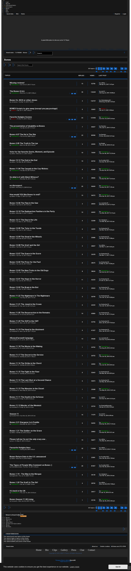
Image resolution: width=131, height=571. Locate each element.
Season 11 (14, 414)
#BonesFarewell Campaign (21, 338)
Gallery (94, 49)
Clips (85, 49)
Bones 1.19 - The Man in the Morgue (25, 474)
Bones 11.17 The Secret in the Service (26, 355)
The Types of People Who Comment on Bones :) (31, 465)
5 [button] (115, 68)
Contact (120, 49)
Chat (111, 49)
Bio (78, 49)
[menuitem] (6, 2)
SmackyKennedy (106, 405)
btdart (13, 187)
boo (12, 441)
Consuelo (14, 501)
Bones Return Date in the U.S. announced (28, 457)
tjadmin (13, 110)
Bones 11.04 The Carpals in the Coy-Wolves (29, 169)
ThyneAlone (15, 84)
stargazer (104, 220)
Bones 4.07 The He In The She (23, 134)
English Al (14, 476)
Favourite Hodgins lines (20, 448)
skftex (103, 83)
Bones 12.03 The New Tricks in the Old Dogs (29, 270)
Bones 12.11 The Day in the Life (23, 220)
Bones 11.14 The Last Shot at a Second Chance (30, 380)
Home (71, 49)
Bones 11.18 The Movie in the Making (26, 346)
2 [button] (103, 68)
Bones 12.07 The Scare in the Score (25, 254)
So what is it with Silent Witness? (24, 177)
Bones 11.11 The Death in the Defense (26, 397)
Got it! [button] (118, 567)
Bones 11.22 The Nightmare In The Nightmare (30, 296)
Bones (7, 59)
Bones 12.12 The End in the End (23, 160)
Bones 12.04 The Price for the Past (25, 262)
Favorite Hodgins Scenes (21, 117)
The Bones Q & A (17, 91)
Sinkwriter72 (105, 228)
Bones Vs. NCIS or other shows (23, 100)
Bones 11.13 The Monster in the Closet (27, 388)
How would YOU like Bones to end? (25, 194)
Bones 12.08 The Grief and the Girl (25, 245)
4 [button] (111, 68)
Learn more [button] (74, 567)
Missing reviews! (17, 83)
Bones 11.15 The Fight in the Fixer (24, 372)
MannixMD (73, 560)
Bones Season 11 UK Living (21, 499)
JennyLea (14, 102)
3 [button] (107, 68)
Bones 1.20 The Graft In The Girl (24, 482)
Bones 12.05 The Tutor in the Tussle (25, 228)
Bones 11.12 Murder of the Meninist (25, 405)
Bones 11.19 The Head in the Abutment (27, 329)
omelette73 (104, 203)
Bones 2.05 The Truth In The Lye (24, 143)
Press (103, 49)
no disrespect (16, 185)
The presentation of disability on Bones (27, 126)
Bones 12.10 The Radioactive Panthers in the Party (32, 211)
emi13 (103, 91)
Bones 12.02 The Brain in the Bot (24, 287)
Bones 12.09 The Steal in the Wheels (26, 237)
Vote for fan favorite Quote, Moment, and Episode (32, 152)
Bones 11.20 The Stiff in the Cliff (24, 321)
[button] (96, 68)
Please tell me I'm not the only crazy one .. (28, 439)
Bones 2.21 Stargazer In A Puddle (24, 422)
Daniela (103, 126)
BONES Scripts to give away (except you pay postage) (33, 108)
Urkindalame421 (106, 100)
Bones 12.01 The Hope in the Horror (25, 279)
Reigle (103, 143)
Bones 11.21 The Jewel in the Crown (26, 304)
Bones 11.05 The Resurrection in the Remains (30, 313)
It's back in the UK (17, 491)
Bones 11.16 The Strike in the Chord (25, 363)
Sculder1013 (105, 160)
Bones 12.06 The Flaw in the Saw (24, 203)
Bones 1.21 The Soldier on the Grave (26, 431)
